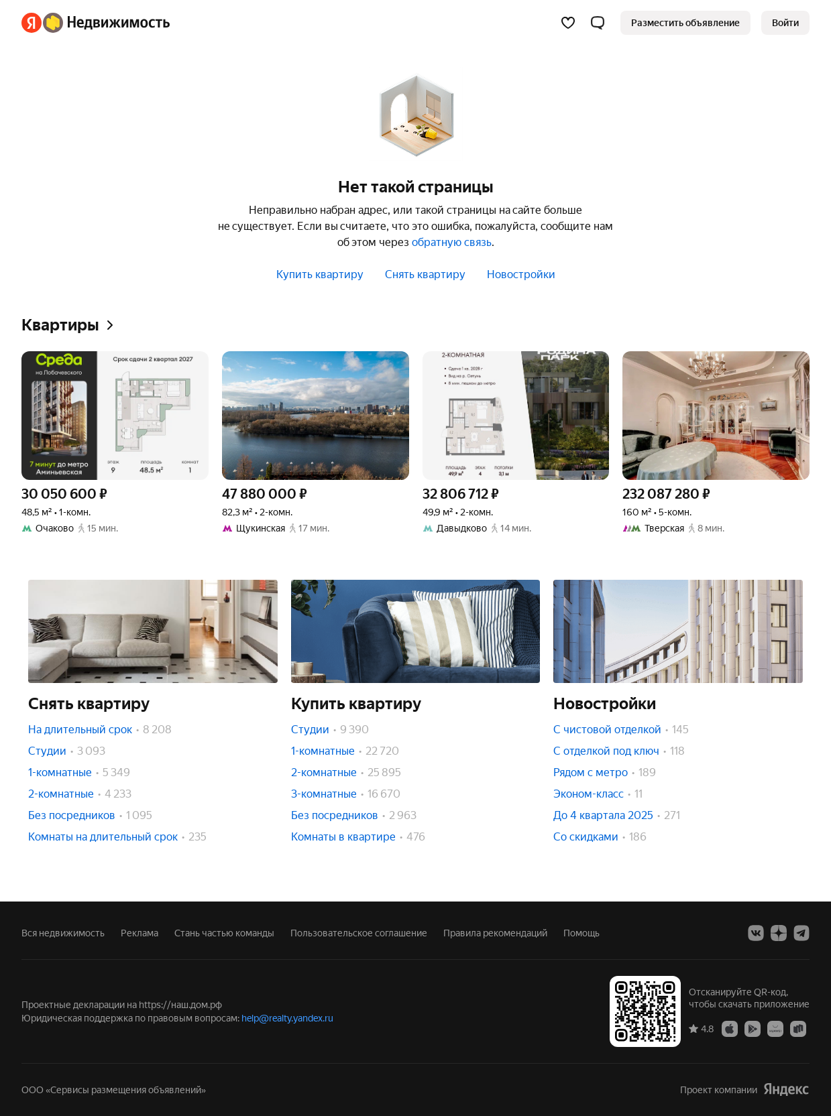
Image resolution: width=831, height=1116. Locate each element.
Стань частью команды (224, 933)
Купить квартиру (320, 274)
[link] (785, 23)
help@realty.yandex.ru (287, 1018)
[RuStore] (798, 1028)
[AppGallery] (775, 1028)
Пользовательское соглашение (358, 933)
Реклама (139, 933)
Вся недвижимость (63, 933)
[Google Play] (752, 1028)
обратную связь (452, 242)
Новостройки (521, 274)
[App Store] (730, 1028)
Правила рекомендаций (495, 933)
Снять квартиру (425, 274)
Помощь (581, 933)
